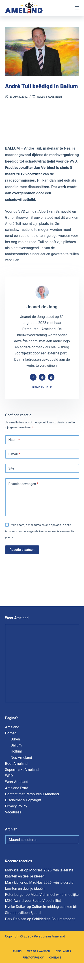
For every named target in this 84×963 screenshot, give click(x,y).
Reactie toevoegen (23, 484)
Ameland (12, 727)
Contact (55, 957)
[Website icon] (42, 377)
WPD (9, 776)
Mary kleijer (14, 870)
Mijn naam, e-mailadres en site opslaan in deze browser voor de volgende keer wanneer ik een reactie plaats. (39, 531)
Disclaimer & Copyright (23, 800)
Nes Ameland (21, 757)
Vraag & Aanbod (38, 951)
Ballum (16, 745)
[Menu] (77, 8)
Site (11, 468)
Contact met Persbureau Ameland (32, 794)
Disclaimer (63, 951)
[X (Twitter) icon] (51, 377)
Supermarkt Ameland (22, 770)
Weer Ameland (16, 782)
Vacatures (13, 812)
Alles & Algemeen (49, 96)
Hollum (16, 751)
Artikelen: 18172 (42, 387)
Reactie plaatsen (22, 550)
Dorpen (11, 733)
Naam (14, 440)
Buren (15, 739)
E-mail (14, 454)
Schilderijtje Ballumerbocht (53, 919)
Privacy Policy (16, 806)
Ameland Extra (16, 788)
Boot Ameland (16, 763)
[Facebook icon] (33, 377)
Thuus (17, 951)
